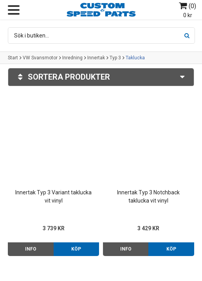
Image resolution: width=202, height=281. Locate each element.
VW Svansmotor (40, 57)
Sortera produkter (101, 77)
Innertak (96, 57)
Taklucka (135, 57)
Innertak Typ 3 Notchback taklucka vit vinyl (148, 196)
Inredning (72, 57)
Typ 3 (115, 57)
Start (13, 57)
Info (30, 249)
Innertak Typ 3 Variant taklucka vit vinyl (53, 196)
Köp (76, 249)
